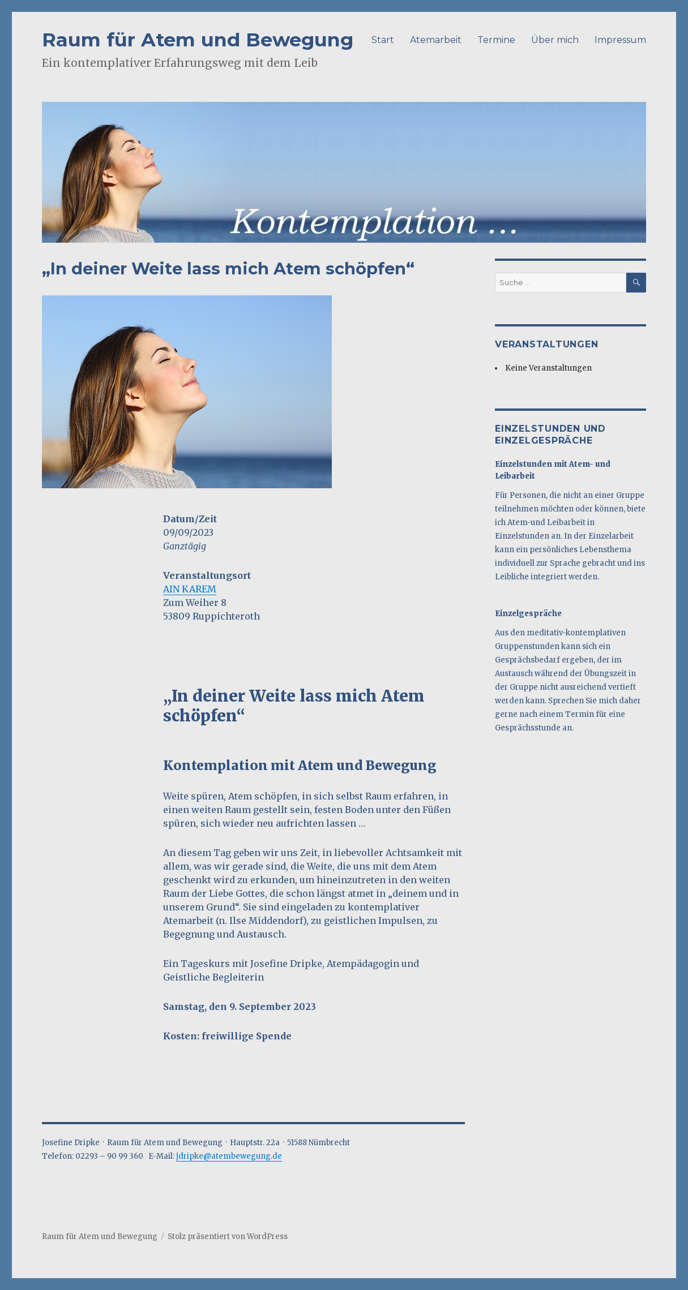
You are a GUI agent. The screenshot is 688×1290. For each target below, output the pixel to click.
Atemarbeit (435, 40)
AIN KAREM (189, 589)
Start (382, 40)
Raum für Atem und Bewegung (197, 39)
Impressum (620, 40)
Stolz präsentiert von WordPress (228, 1236)
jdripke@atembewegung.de (229, 1156)
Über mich (555, 40)
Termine (496, 40)
